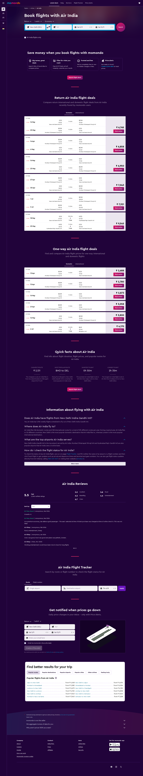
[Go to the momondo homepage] (13, 3)
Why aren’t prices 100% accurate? (76, 728)
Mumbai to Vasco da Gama (35, 696)
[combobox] (28, 21)
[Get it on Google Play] (114, 744)
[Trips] (3, 23)
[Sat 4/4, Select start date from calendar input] (108, 588)
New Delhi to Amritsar (34, 694)
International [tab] (79, 112)
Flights (26, 8)
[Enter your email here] (51, 638)
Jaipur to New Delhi (33, 682)
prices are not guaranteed (67, 714)
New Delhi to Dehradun (82, 694)
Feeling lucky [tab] (105, 672)
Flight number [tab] (37, 582)
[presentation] (56, 678)
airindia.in (80, 459)
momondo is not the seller (76, 720)
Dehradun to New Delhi (82, 696)
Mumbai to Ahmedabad (34, 685)
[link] (75, 78)
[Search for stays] (3, 13)
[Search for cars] (3, 18)
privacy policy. (60, 652)
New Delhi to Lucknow (34, 691)
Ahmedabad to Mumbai (82, 685)
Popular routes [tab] (33, 672)
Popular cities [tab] (79, 672)
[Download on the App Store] (114, 749)
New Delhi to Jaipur (81, 682)
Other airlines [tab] (92, 672)
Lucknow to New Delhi (34, 688)
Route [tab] (28, 582)
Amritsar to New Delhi (82, 691)
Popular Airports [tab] (65, 672)
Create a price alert (107, 66)
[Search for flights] (3, 9)
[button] (3, 3)
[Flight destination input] (66, 27)
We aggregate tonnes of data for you (76, 724)
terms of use (49, 652)
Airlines (32, 8)
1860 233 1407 (53, 459)
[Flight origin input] (39, 27)
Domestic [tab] (69, 112)
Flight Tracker (71, 454)
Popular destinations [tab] (49, 672)
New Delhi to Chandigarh (83, 688)
